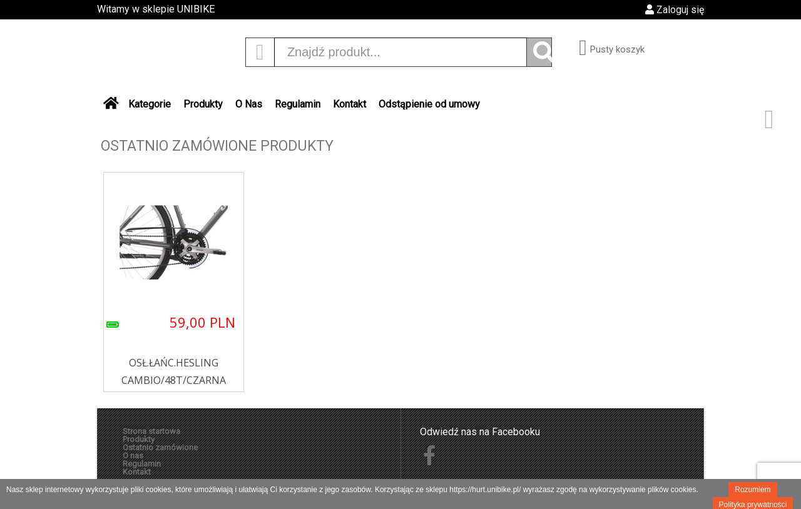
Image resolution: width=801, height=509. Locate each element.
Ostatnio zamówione (160, 447)
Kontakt (349, 104)
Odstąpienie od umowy (429, 104)
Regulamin (297, 104)
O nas (133, 455)
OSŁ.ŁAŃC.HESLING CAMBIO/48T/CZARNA (173, 371)
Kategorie (149, 104)
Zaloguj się (674, 10)
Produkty (203, 104)
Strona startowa (151, 431)
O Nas (248, 104)
